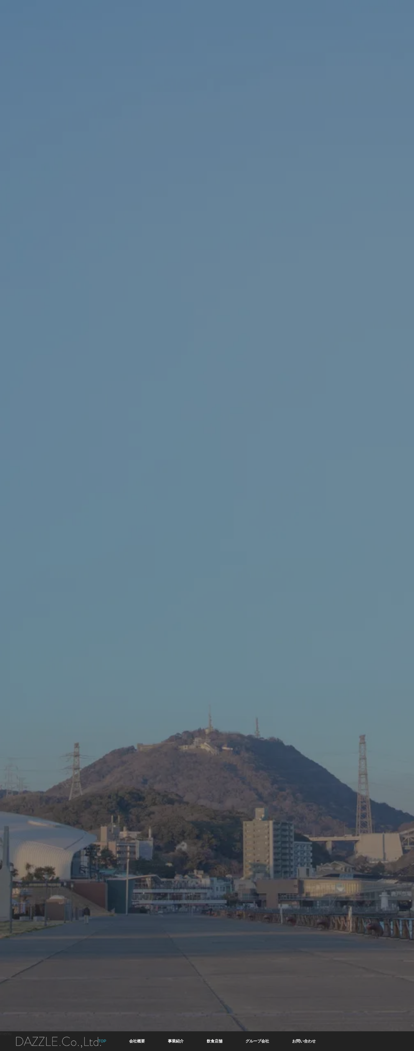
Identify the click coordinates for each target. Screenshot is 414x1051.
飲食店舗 (214, 1041)
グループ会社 (257, 1041)
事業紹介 (176, 1041)
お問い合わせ (304, 1041)
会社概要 (137, 1041)
